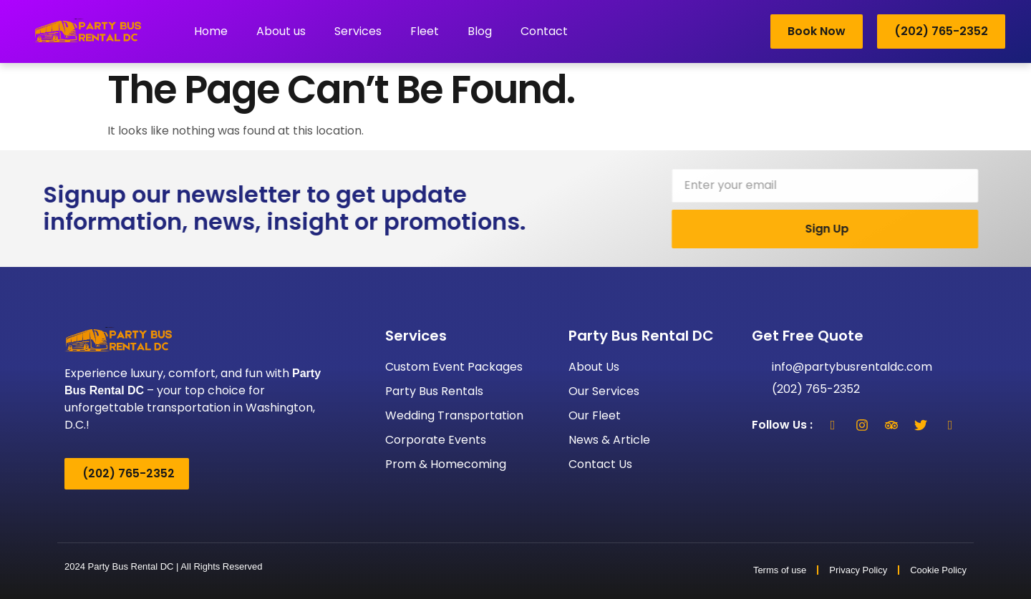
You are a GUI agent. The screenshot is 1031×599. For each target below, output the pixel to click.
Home (211, 31)
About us (281, 31)
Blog (480, 31)
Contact (544, 31)
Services (358, 31)
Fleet (424, 31)
